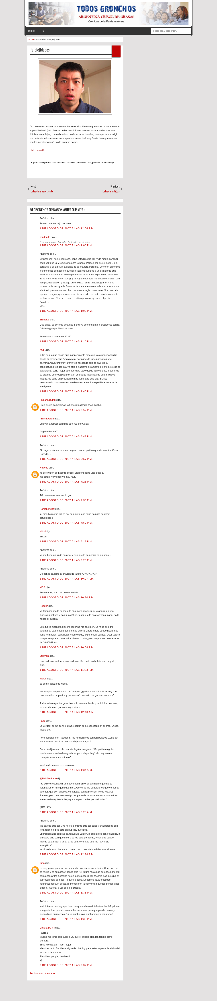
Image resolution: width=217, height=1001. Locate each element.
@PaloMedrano (48, 778)
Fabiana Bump (48, 399)
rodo (42, 863)
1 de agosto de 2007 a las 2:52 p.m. (66, 410)
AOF (42, 350)
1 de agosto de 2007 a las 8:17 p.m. (66, 541)
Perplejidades (40, 50)
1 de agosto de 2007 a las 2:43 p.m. (66, 391)
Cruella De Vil (47, 927)
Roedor (44, 606)
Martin (43, 678)
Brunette (45, 319)
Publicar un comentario (42, 973)
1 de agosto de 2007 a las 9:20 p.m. (66, 560)
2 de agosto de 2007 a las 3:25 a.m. (66, 812)
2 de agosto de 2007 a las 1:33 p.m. (66, 892)
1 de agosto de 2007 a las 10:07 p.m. (67, 578)
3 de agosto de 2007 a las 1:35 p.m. (66, 919)
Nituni (43, 531)
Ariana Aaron (47, 418)
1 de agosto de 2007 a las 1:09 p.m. (66, 311)
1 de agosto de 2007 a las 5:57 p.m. (66, 459)
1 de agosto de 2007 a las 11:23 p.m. (67, 670)
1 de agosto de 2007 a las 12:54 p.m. (67, 228)
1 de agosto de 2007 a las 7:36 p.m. (66, 500)
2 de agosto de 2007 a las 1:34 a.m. (66, 770)
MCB (43, 587)
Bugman (44, 655)
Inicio (31, 30)
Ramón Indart (47, 509)
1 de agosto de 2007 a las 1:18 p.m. (66, 341)
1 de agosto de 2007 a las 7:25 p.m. (66, 481)
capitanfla (45, 237)
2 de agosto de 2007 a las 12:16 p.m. (67, 854)
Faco (43, 720)
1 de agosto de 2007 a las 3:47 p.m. (66, 436)
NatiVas (44, 467)
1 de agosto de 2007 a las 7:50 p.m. (66, 522)
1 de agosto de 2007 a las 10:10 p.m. (67, 597)
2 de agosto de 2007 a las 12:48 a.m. (67, 712)
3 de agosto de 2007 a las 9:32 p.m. (66, 965)
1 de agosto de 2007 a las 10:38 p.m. (67, 647)
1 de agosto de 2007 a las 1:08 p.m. (66, 245)
